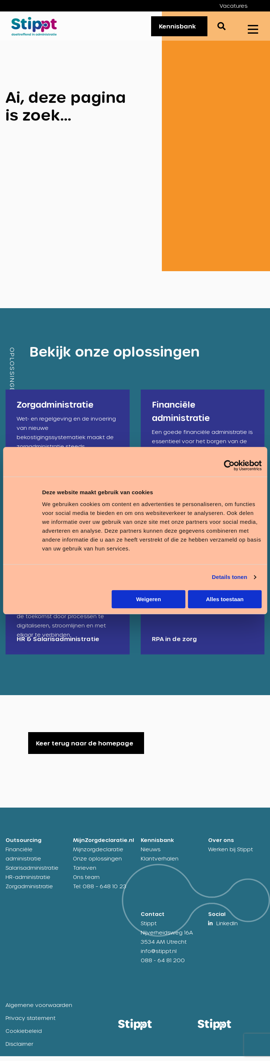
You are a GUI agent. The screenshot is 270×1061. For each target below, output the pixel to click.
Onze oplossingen (97, 863)
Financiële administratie (23, 858)
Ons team (86, 882)
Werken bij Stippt (230, 854)
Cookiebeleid (24, 1036)
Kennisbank (177, 28)
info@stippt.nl (159, 956)
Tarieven (84, 872)
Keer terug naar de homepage (84, 747)
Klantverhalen (160, 863)
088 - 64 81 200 (163, 965)
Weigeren (148, 599)
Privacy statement (31, 1023)
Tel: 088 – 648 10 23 (99, 891)
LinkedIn (227, 928)
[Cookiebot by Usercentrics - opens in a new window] (229, 465)
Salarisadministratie (32, 872)
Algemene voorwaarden (39, 1010)
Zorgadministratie (29, 891)
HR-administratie (28, 882)
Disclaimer (19, 1048)
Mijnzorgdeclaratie (98, 854)
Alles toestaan (225, 599)
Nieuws (150, 854)
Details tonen (229, 577)
